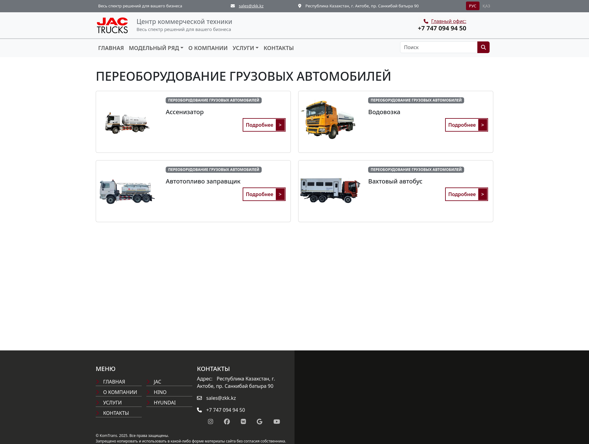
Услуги (243, 48)
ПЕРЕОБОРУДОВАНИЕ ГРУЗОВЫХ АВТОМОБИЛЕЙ (213, 100)
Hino (156, 392)
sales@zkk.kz (251, 6)
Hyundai (161, 402)
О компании (208, 48)
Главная (111, 48)
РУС (472, 6)
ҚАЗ (486, 6)
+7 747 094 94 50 (442, 28)
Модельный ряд (154, 48)
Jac (153, 381)
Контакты (279, 48)
